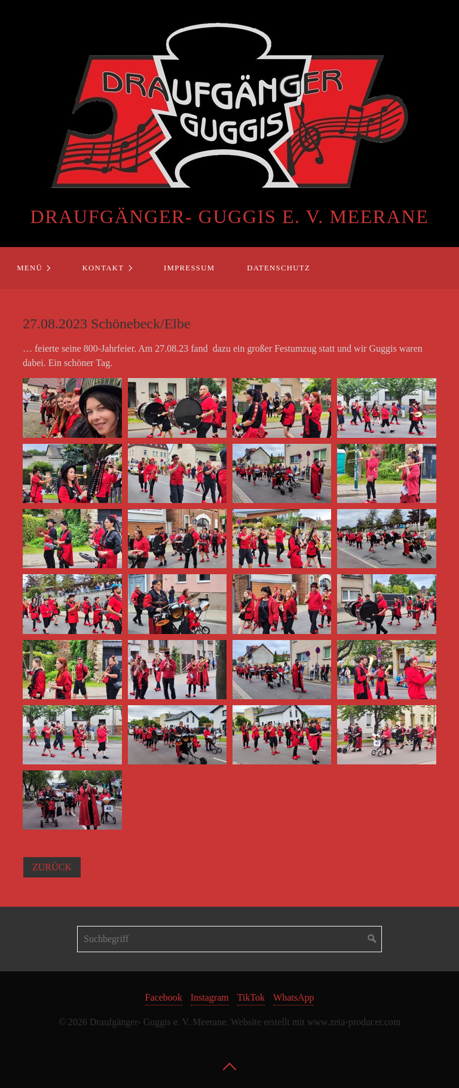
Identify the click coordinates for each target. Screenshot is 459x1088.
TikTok (251, 997)
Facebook (163, 997)
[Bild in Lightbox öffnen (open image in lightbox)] (72, 407)
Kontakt (103, 268)
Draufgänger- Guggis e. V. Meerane (229, 216)
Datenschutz (278, 268)
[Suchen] (372, 939)
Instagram (210, 997)
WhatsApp (293, 997)
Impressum (189, 268)
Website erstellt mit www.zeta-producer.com (315, 1022)
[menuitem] (33, 268)
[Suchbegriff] (229, 939)
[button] (52, 867)
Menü (29, 268)
